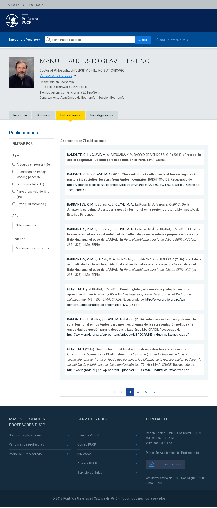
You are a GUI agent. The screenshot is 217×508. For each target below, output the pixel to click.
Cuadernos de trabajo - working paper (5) (30, 174)
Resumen (20, 115)
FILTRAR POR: (22, 143)
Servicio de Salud (89, 475)
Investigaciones (101, 115)
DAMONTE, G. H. (78, 155)
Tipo (15, 155)
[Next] (156, 392)
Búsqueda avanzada (171, 39)
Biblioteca (84, 455)
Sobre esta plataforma (25, 436)
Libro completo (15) (28, 184)
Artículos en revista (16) (31, 164)
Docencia (43, 115)
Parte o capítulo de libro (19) (31, 194)
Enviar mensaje (171, 465)
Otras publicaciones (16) (31, 204)
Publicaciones (70, 115)
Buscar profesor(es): (25, 39)
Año (15, 216)
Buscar (141, 39)
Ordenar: (18, 239)
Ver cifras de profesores (27, 446)
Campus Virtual (88, 436)
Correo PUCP (86, 446)
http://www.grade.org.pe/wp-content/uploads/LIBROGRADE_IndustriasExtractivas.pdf (129, 335)
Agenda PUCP (87, 465)
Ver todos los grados (56, 75)
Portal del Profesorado (29, 4)
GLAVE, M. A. (101, 155)
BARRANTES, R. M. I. (81, 204)
